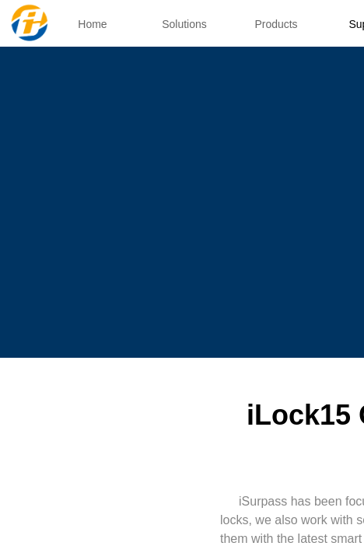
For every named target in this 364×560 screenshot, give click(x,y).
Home (92, 24)
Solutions (184, 24)
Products (275, 24)
